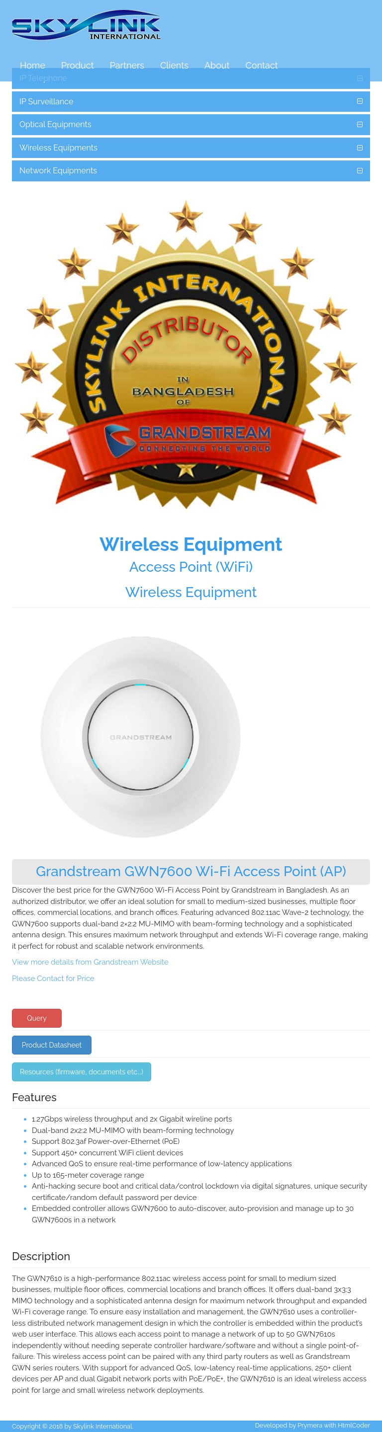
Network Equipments (58, 170)
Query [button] (37, 1018)
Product (77, 65)
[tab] (191, 101)
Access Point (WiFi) (191, 567)
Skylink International (102, 1426)
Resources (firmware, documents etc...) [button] (81, 1072)
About (217, 65)
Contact (262, 65)
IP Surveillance (46, 101)
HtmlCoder (354, 1425)
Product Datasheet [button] (52, 1045)
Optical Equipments (55, 124)
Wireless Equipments (58, 147)
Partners (127, 65)
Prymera (309, 1425)
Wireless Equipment (191, 592)
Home (32, 65)
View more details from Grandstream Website (90, 962)
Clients (174, 65)
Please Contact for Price (53, 978)
